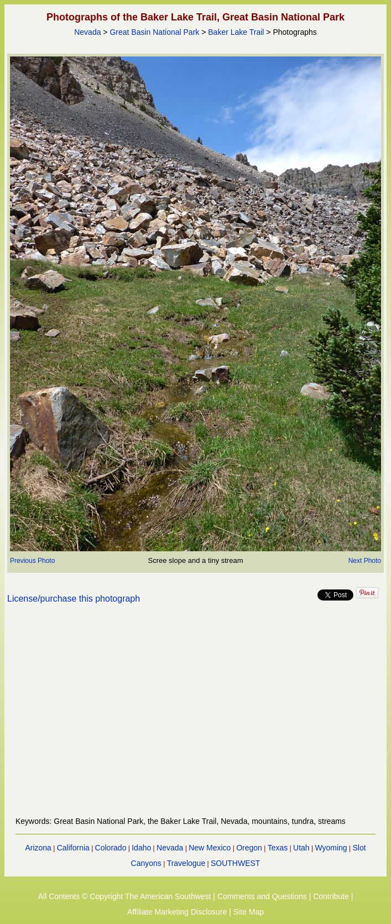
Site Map (248, 911)
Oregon (249, 847)
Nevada (87, 32)
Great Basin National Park (154, 32)
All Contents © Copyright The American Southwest (124, 896)
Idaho (141, 847)
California (73, 847)
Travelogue (186, 863)
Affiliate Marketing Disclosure (177, 911)
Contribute (331, 896)
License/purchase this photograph (73, 598)
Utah (301, 847)
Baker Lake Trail (236, 32)
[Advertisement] (195, 716)
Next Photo (364, 561)
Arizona (38, 847)
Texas (278, 847)
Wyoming (331, 847)
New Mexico (210, 847)
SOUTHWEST (235, 863)
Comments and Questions (262, 896)
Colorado (111, 847)
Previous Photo (32, 561)
